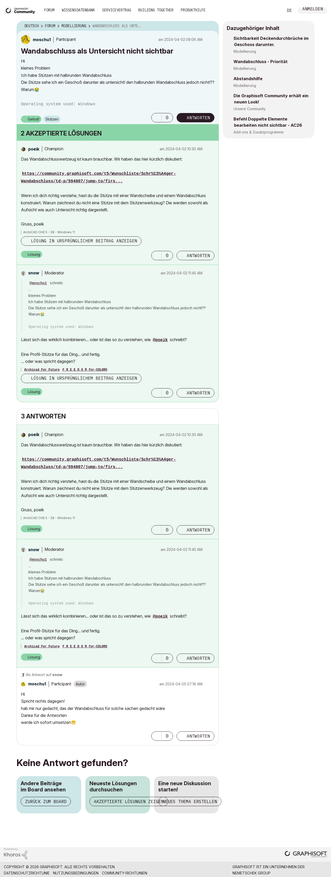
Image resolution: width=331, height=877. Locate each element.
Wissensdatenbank (78, 10)
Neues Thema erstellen (190, 801)
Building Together (156, 10)
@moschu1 (38, 283)
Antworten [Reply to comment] (198, 255)
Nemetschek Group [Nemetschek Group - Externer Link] (251, 873)
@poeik (160, 340)
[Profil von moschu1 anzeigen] (42, 39)
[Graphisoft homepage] (306, 855)
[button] (156, 117)
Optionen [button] (211, 26)
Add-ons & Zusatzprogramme (259, 132)
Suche (273, 10)
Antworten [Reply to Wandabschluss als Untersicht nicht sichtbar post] (198, 117)
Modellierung (245, 51)
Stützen (52, 119)
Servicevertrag (116, 10)
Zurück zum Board (45, 801)
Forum (49, 10)
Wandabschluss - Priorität (261, 61)
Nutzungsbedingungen (76, 873)
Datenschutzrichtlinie (27, 873)
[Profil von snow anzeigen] (33, 272)
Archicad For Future (42, 370)
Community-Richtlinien (124, 873)
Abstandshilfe (248, 78)
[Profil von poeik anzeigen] (33, 149)
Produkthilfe (193, 10)
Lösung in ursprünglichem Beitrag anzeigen (84, 240)
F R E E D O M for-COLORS (85, 370)
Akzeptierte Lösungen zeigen (129, 801)
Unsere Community (250, 109)
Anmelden (312, 9)
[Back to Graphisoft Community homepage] (21, 10)
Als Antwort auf (44, 674)
